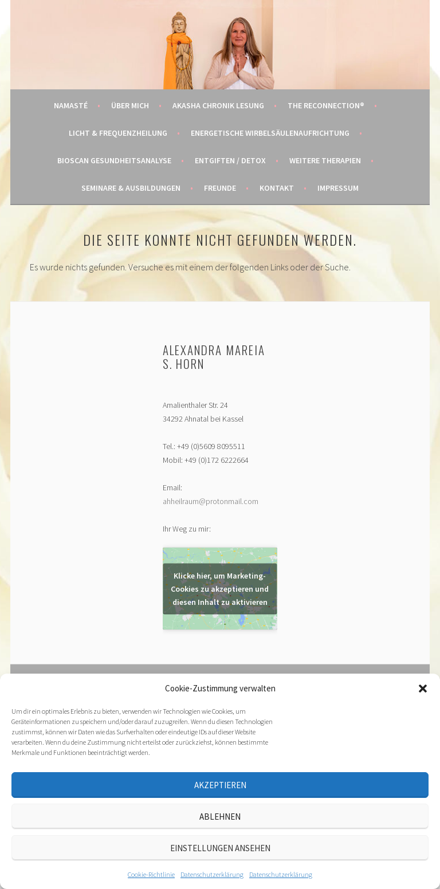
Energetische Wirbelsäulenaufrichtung (270, 133)
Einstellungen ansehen (220, 848)
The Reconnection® (326, 105)
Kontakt (277, 188)
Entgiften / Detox (230, 160)
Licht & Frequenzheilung (118, 133)
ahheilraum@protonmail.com (210, 501)
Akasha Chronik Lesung (218, 105)
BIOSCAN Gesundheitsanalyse (114, 160)
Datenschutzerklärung (211, 874)
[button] (423, 688)
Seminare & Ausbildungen (130, 188)
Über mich (130, 105)
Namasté (71, 105)
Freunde (220, 188)
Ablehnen (220, 816)
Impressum (338, 188)
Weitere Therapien (325, 160)
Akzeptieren (220, 785)
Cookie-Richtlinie (151, 874)
